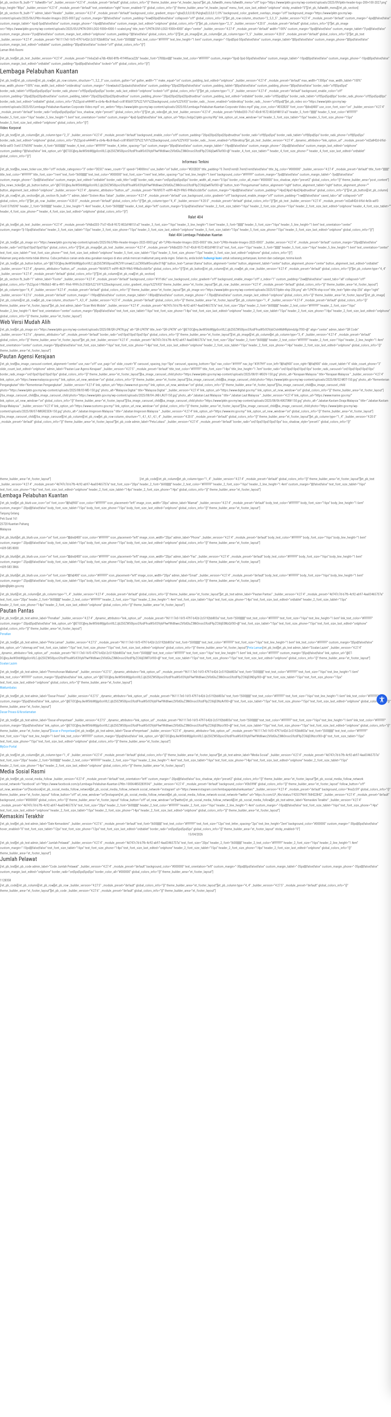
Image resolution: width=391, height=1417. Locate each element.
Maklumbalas (8, 687)
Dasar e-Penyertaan (63, 731)
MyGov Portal (8, 746)
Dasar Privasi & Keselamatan (18, 712)
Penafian (5, 634)
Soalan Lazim (8, 663)
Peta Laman (254, 647)
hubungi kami (212, 258)
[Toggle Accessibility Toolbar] (382, 699)
